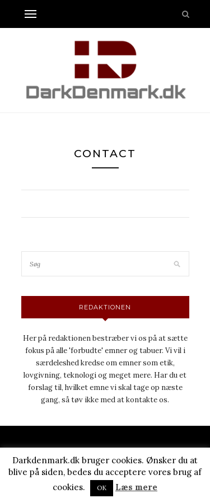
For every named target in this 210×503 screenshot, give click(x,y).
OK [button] (101, 488)
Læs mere (136, 487)
